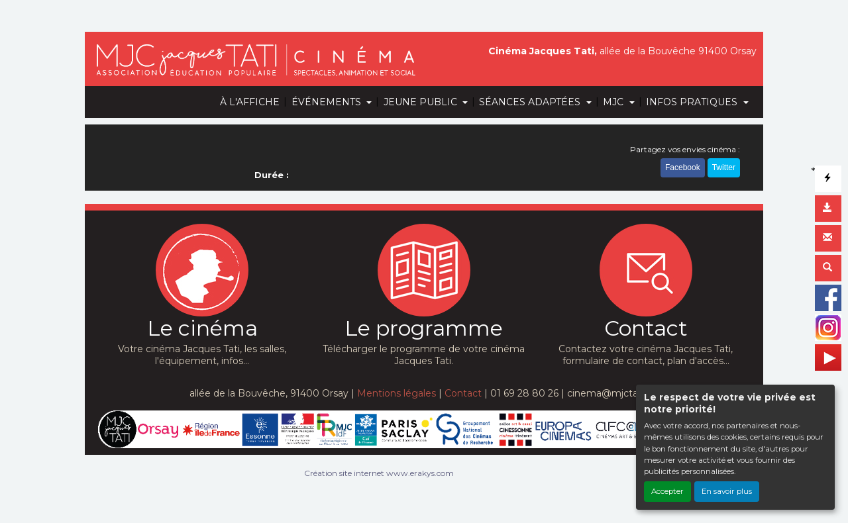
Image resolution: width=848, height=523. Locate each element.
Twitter (723, 170)
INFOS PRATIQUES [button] (693, 102)
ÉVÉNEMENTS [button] (328, 102)
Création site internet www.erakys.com (379, 473)
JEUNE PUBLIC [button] (422, 102)
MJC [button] (614, 102)
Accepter (667, 491)
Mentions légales (396, 393)
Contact (463, 393)
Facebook (682, 170)
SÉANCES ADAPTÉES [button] (531, 102)
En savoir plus (727, 491)
